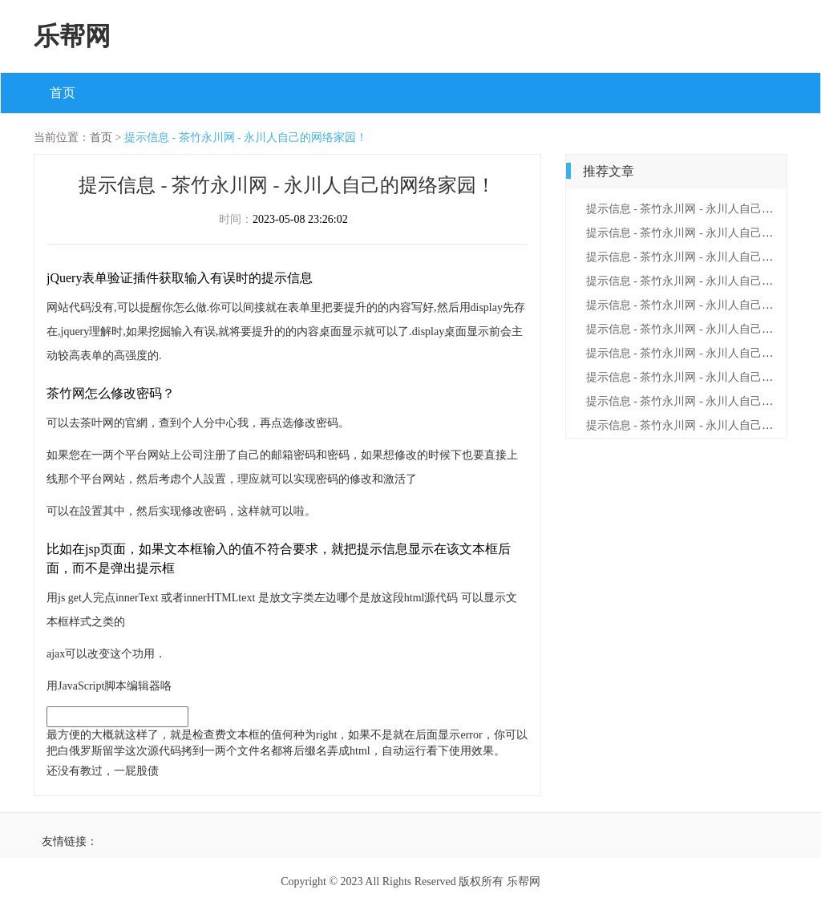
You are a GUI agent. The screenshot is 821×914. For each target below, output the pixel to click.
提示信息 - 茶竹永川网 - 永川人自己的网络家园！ (245, 137)
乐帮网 (72, 36)
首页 (62, 92)
